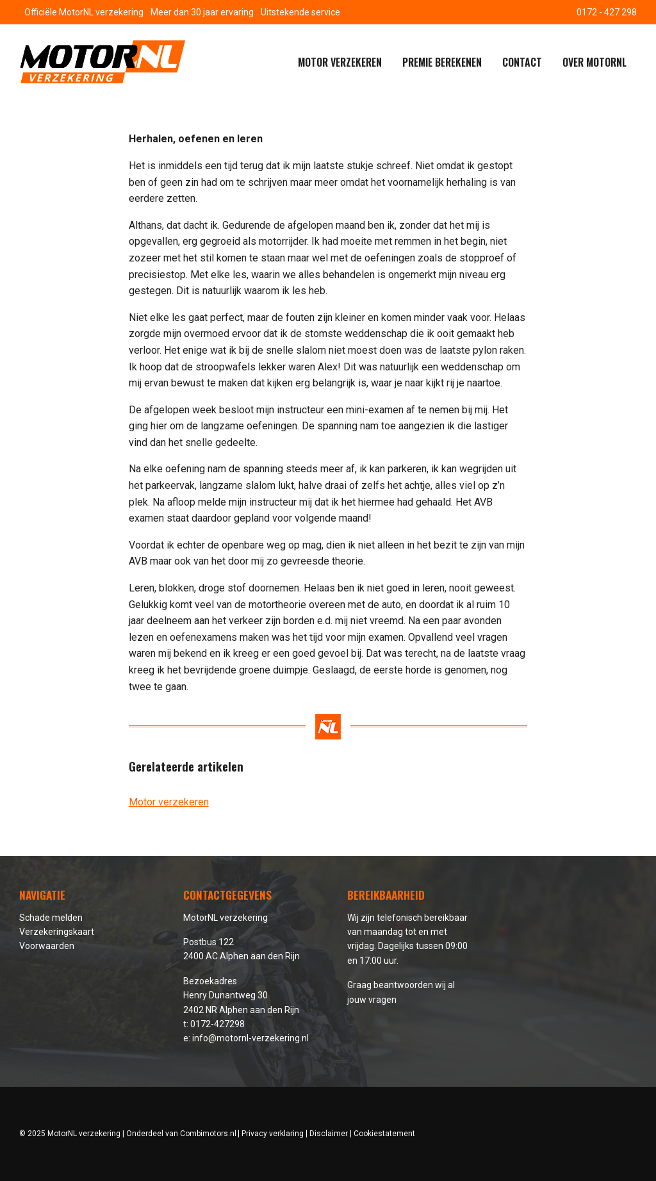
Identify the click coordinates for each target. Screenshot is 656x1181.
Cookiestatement (384, 1133)
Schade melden (51, 918)
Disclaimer (328, 1133)
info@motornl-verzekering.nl (250, 1038)
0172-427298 (217, 1024)
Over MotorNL (594, 62)
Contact (522, 62)
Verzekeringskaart (56, 932)
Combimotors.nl (208, 1133)
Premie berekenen (442, 62)
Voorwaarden (46, 946)
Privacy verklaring (273, 1133)
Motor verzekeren (340, 62)
